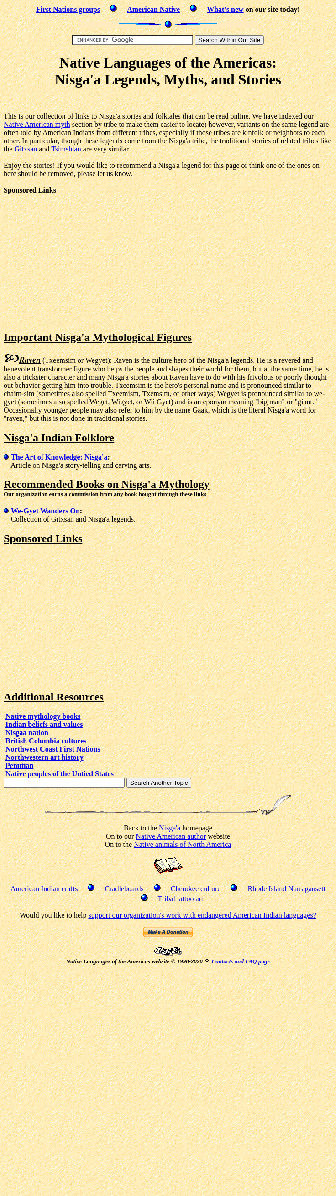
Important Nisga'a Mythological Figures (98, 337)
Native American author (171, 836)
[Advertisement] (80, 258)
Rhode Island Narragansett (286, 889)
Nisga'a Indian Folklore (59, 438)
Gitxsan (26, 149)
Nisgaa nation (26, 732)
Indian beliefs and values (44, 724)
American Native (153, 9)
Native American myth (37, 124)
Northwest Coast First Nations (52, 749)
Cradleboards (124, 889)
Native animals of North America (182, 844)
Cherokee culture (196, 889)
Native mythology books (42, 716)
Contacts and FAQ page (240, 961)
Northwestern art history (44, 757)
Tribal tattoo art (180, 899)
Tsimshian (66, 149)
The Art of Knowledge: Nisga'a (59, 457)
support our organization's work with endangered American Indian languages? (202, 915)
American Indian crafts (44, 889)
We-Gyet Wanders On (45, 511)
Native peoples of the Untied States (59, 774)
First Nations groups (68, 9)
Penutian (19, 765)
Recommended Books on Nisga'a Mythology (107, 484)
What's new (225, 9)
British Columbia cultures (46, 741)
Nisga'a (169, 828)
